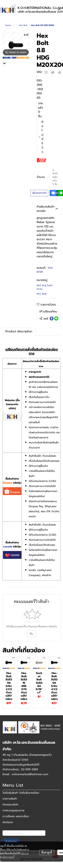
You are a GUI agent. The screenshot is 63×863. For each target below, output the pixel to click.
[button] (59, 8)
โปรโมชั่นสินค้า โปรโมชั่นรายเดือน (21, 793)
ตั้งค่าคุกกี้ (46, 852)
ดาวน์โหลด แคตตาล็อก (16, 816)
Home (8, 25)
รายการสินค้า (10, 799)
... (14, 25)
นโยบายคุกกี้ (8, 856)
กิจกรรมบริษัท (10, 805)
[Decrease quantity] (48, 177)
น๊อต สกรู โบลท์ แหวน (44, 287)
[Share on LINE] (56, 318)
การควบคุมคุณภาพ (13, 810)
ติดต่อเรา (8, 822)
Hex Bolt (23, 25)
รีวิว (31, 633)
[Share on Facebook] (52, 318)
